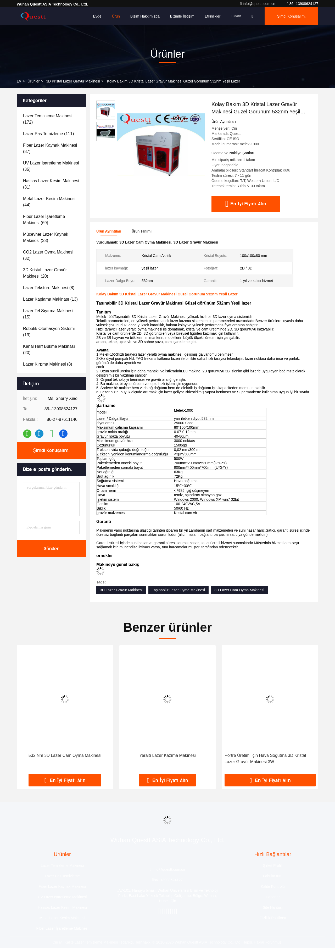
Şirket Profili (273, 865)
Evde (97, 16)
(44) (49, 201)
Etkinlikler (212, 16)
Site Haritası (273, 907)
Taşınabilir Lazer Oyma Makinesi (178, 590)
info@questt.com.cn (258, 4)
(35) (51, 166)
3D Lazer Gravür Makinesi (121, 590)
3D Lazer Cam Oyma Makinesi (239, 590)
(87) (50, 148)
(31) (51, 184)
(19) (49, 331)
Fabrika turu (273, 876)
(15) (48, 313)
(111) (48, 133)
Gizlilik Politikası (273, 918)
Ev (19, 81)
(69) (44, 219)
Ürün (116, 16)
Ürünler (33, 81)
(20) (45, 273)
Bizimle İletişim (182, 16)
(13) (50, 299)
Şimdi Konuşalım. (291, 16)
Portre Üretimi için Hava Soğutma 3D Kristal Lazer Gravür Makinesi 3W (265, 758)
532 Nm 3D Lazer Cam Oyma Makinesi (65, 755)
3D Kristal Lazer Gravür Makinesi (73, 81)
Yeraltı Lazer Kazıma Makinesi (167, 755)
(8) (48, 287)
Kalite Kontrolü (272, 886)
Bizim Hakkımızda (145, 16)
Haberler (273, 897)
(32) (48, 255)
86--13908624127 (302, 4)
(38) (45, 237)
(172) (47, 119)
